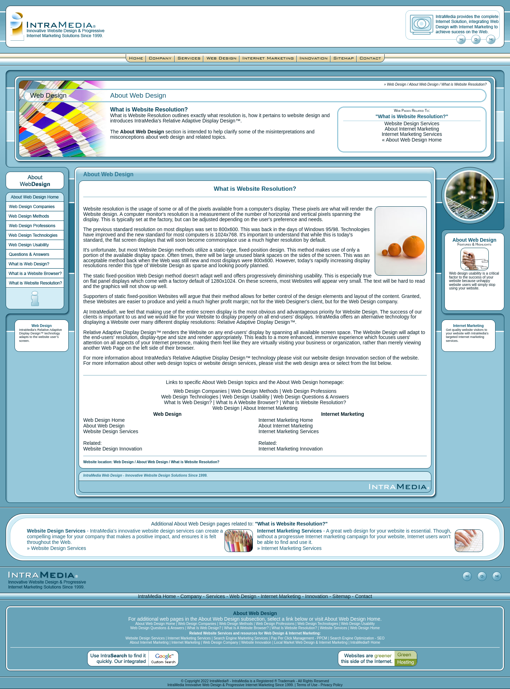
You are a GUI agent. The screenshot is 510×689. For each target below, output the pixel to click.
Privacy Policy (331, 685)
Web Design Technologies (189, 397)
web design (305, 363)
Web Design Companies (200, 391)
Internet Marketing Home (286, 420)
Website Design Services (411, 123)
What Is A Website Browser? (247, 402)
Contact (363, 596)
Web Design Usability (246, 397)
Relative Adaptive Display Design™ (40, 331)
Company (191, 596)
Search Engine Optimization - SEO (357, 638)
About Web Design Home (414, 140)
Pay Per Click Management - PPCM (299, 638)
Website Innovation (256, 642)
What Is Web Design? (188, 402)
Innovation (316, 596)
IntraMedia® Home (365, 642)
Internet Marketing (281, 596)
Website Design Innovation (112, 449)
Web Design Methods (254, 391)
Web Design (396, 84)
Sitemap (342, 596)
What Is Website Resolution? (314, 402)
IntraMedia (176, 685)
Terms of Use (306, 685)
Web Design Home (104, 420)
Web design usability (465, 273)
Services (215, 596)
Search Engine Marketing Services (241, 638)
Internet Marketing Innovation (291, 449)
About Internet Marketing (412, 129)
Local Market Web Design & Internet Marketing (310, 642)
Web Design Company (220, 642)
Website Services (333, 628)
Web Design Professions (309, 391)
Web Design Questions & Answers (311, 397)
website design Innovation (340, 358)
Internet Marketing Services (412, 134)
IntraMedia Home (157, 596)
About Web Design (423, 84)
